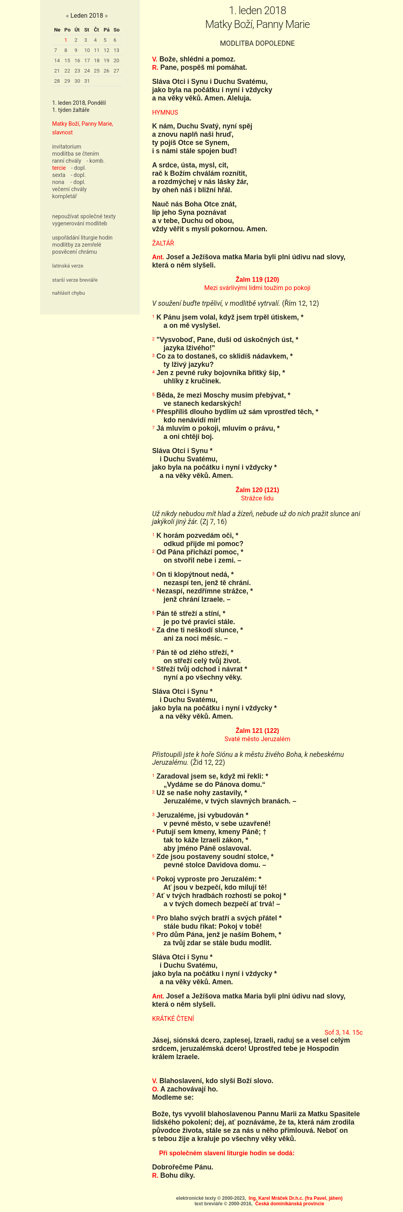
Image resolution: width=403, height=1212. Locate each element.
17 (87, 60)
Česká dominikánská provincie (289, 1203)
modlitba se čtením (75, 154)
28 (57, 81)
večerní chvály (69, 189)
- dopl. (78, 168)
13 (116, 50)
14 (57, 60)
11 (97, 50)
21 (57, 71)
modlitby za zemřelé (76, 245)
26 (106, 71)
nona (58, 182)
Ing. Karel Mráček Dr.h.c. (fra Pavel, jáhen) (296, 1198)
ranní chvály (66, 161)
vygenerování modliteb (79, 223)
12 (106, 50)
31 (87, 81)
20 (116, 60)
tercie (59, 168)
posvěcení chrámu (74, 252)
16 (77, 60)
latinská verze (67, 266)
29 (67, 81)
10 (87, 50)
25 (97, 71)
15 (67, 60)
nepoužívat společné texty (84, 216)
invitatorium (66, 146)
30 (77, 81)
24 (87, 71)
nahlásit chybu (68, 293)
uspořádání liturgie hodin (82, 237)
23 (77, 71)
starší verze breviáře (75, 280)
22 (67, 71)
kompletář (64, 196)
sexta (58, 175)
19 (106, 60)
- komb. (96, 161)
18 (97, 60)
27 (116, 71)
